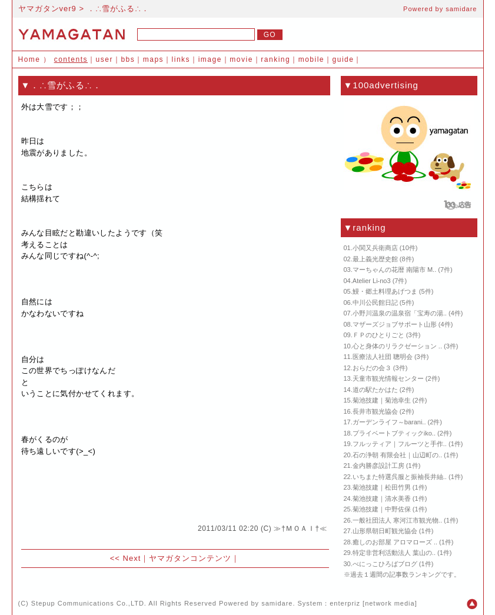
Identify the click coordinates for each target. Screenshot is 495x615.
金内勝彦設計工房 (378, 465)
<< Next (125, 558)
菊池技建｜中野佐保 (382, 509)
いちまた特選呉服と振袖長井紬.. (400, 476)
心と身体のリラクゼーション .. (397, 346)
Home (29, 59)
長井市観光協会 (375, 411)
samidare (461, 8)
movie (241, 59)
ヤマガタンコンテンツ (190, 558)
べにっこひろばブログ (385, 563)
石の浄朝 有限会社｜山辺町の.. (397, 454)
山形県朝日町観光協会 (385, 530)
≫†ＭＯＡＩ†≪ (300, 528)
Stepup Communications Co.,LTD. (89, 603)
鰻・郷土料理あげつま (385, 291)
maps (153, 59)
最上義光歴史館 (375, 258)
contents (71, 59)
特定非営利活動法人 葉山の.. (394, 552)
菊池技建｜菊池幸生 (382, 400)
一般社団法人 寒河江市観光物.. (397, 520)
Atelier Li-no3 (372, 280)
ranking (275, 59)
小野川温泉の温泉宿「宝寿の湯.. (400, 313)
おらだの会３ (372, 367)
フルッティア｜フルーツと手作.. (400, 443)
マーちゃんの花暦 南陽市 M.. (394, 269)
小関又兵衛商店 (375, 247)
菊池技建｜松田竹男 (382, 487)
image (210, 59)
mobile (311, 59)
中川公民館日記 (375, 302)
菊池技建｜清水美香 (382, 498)
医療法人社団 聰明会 (383, 356)
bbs (128, 59)
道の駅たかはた (375, 389)
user (104, 59)
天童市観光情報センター (388, 378)
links (181, 59)
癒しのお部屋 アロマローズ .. (395, 542)
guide (343, 59)
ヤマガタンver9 (47, 8)
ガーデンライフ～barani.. (389, 421)
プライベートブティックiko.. (394, 433)
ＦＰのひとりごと (378, 334)
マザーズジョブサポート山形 (395, 324)
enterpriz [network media (372, 603)
